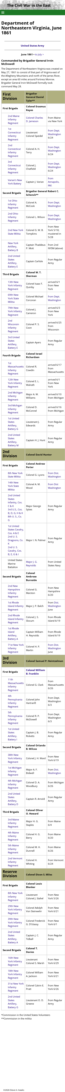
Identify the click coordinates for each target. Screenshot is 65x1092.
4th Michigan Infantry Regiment (15, 784)
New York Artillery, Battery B (13, 246)
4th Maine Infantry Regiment (13, 836)
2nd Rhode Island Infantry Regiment (16, 619)
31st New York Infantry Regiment (16, 987)
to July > (39, 54)
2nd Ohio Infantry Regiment (13, 217)
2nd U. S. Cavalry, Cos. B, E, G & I (15, 551)
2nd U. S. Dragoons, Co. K (15, 540)
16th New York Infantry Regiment (15, 961)
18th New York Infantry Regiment (15, 974)
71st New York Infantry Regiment (16, 648)
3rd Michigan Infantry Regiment (15, 409)
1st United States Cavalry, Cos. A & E (16, 529)
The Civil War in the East (29, 5)
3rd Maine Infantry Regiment (13, 823)
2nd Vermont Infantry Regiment (15, 862)
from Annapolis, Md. (53, 182)
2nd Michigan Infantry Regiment (15, 396)
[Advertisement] (29, 1059)
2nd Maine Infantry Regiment (13, 119)
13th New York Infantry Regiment (15, 285)
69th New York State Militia (13, 298)
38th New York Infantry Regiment (15, 758)
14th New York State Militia (13, 486)
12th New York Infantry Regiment (15, 383)
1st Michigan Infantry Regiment (15, 771)
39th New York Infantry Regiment (15, 922)
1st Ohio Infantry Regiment (13, 204)
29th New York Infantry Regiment (15, 909)
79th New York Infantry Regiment (15, 311)
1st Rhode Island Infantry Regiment (16, 606)
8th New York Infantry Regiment (15, 896)
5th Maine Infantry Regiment (13, 849)
